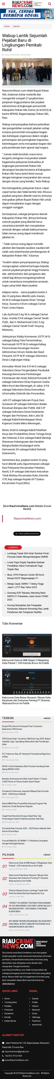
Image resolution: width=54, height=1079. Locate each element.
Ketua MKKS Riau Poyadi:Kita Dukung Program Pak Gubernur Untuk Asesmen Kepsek (24, 805)
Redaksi (7, 1006)
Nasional (36, 1009)
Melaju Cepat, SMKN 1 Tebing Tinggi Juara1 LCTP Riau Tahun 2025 (25, 585)
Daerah (16, 26)
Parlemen (36, 1020)
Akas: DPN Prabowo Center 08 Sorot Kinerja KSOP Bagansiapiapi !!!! (25, 576)
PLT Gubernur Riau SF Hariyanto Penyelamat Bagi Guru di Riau (26, 755)
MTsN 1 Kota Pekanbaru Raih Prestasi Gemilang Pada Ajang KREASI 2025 (25, 768)
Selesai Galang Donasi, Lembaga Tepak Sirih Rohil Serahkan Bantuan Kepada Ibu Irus (28, 892)
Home (7, 26)
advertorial (37, 1024)
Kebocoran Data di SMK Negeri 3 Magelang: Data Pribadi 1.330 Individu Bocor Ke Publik (25, 661)
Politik (35, 1002)
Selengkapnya (8, 983)
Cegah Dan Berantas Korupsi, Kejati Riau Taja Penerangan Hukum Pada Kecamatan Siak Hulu (23, 817)
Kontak (7, 1017)
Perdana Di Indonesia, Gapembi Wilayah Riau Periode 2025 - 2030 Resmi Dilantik (25, 793)
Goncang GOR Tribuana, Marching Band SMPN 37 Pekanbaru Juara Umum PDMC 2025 (27, 596)
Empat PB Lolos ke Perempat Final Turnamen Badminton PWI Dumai (22, 728)
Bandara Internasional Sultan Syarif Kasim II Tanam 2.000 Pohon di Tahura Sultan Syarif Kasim (24, 780)
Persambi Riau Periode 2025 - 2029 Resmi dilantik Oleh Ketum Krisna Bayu (26, 830)
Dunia (34, 1013)
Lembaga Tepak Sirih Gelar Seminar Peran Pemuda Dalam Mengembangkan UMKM (28, 555)
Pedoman (8, 1009)
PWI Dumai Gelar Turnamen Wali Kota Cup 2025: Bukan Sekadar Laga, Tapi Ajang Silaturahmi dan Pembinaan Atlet (26, 741)
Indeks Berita (10, 1020)
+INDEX (47, 718)
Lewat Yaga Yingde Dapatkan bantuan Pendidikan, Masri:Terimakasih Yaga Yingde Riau (25, 566)
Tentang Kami (10, 1002)
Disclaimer (9, 1013)
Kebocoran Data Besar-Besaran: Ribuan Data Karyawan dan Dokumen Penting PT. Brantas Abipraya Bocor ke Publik (26, 700)
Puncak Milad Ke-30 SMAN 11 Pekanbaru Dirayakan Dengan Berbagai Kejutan (25, 842)
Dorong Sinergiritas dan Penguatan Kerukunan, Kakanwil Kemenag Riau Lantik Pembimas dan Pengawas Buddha (28, 609)
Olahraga (36, 1017)
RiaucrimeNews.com (27, 518)
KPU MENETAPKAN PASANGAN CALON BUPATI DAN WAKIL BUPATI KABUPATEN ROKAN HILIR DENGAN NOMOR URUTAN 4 (30, 924)
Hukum (35, 1006)
